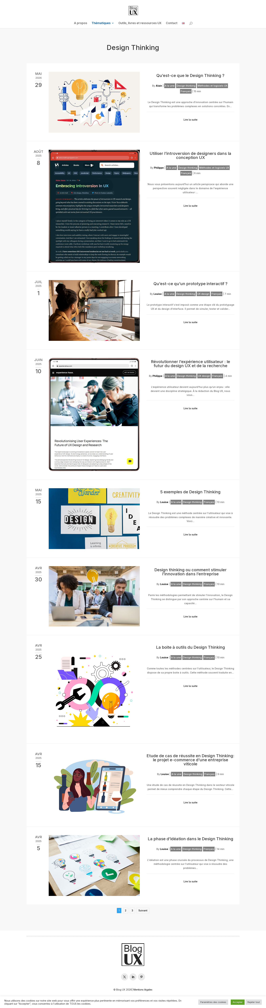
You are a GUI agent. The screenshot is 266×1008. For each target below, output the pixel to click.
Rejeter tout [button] (254, 1002)
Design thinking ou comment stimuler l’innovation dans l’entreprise (190, 571)
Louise (158, 293)
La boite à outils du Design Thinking (190, 647)
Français (186, 91)
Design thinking (186, 85)
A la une (170, 85)
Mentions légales (142, 989)
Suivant (142, 910)
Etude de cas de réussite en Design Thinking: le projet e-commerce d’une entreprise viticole (190, 759)
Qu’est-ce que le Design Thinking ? (190, 75)
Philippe (159, 167)
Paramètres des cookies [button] (213, 1002)
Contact (171, 23)
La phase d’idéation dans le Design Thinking (190, 838)
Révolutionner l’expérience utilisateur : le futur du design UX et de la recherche (190, 363)
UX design (203, 293)
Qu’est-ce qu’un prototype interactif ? (190, 283)
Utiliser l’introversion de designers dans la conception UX (190, 155)
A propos (80, 23)
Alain (159, 85)
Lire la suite (190, 119)
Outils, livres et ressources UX (140, 23)
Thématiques (101, 23)
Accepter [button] (238, 1002)
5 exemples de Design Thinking (190, 491)
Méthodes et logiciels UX (212, 85)
